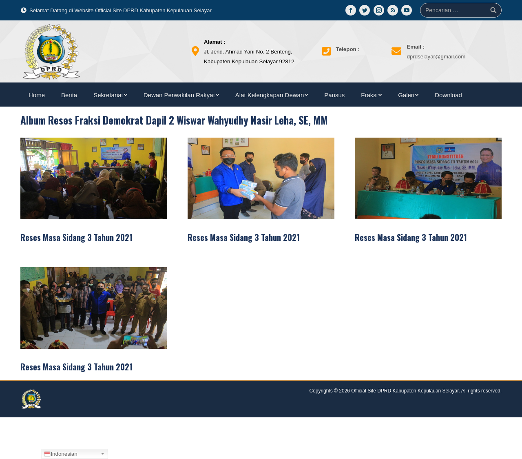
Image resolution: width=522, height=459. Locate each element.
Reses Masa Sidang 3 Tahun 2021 (76, 237)
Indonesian (60, 454)
